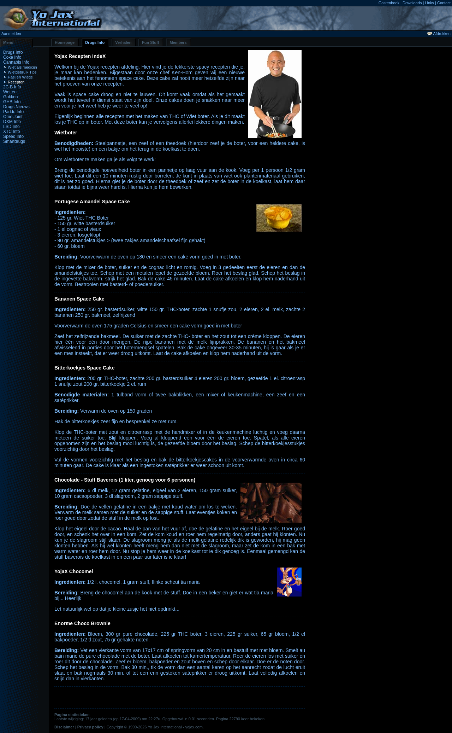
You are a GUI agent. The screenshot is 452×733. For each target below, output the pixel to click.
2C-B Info (12, 87)
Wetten (10, 91)
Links (429, 3)
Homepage (65, 42)
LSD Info (11, 126)
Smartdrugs (14, 141)
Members (178, 42)
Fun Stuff (150, 42)
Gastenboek (389, 3)
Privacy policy (90, 727)
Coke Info (12, 57)
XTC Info (11, 131)
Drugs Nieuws (16, 106)
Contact (444, 3)
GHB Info (11, 101)
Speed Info (13, 136)
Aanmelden (11, 33)
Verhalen (123, 42)
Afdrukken (439, 33)
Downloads (412, 3)
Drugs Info (95, 42)
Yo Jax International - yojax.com (175, 727)
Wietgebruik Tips (22, 72)
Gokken (10, 96)
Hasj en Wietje (20, 77)
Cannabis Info (16, 62)
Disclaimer (64, 727)
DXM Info (12, 121)
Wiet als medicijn (22, 67)
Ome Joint (13, 116)
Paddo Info (13, 111)
